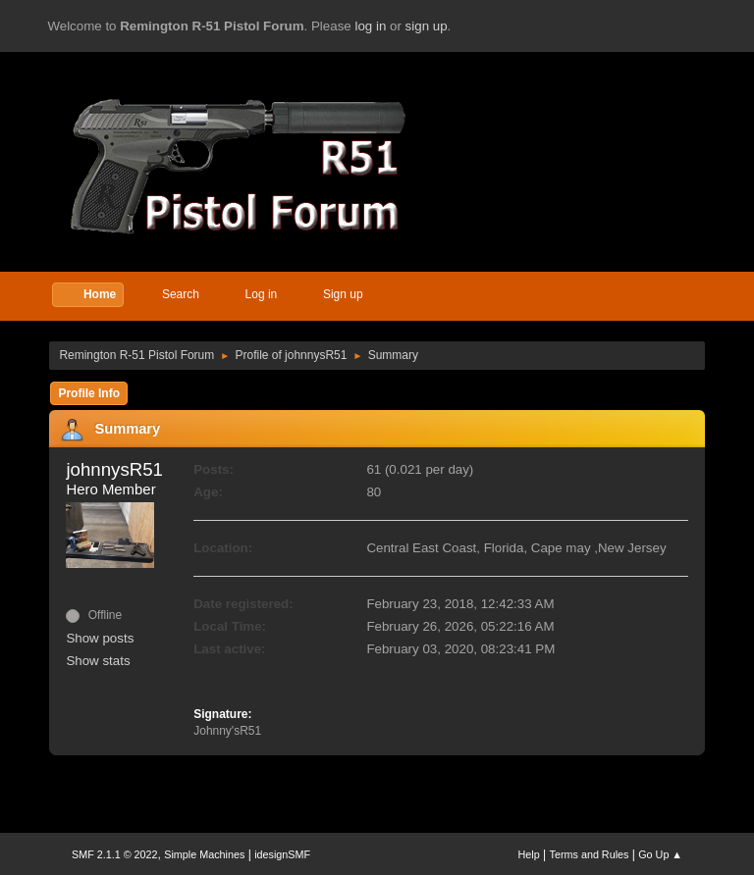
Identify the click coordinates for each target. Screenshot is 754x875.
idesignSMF (282, 854)
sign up (426, 26)
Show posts (100, 638)
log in (370, 26)
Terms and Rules (589, 854)
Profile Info (89, 393)
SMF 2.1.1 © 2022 (115, 854)
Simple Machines (204, 854)
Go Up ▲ (660, 854)
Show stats (98, 660)
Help (529, 854)
